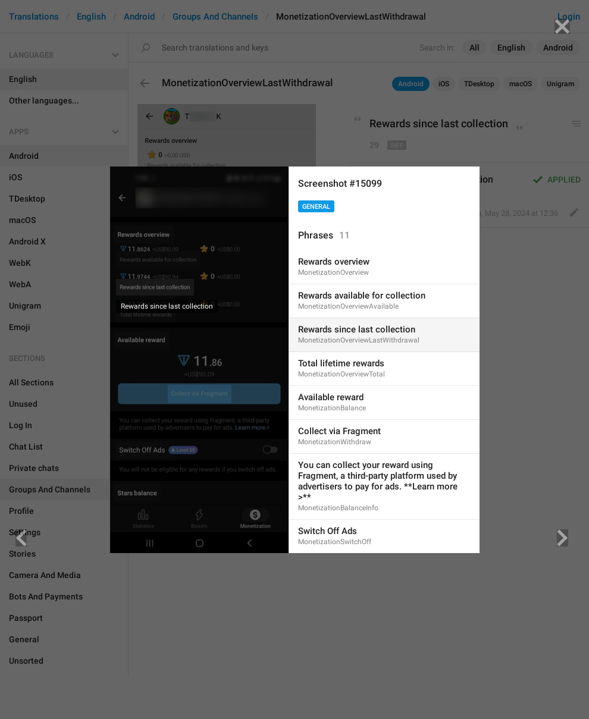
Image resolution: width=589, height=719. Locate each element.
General (316, 207)
